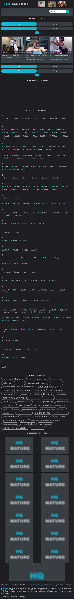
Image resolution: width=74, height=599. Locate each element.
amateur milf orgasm (13, 379)
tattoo (6, 329)
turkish (6, 332)
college (17, 149)
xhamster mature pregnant (10, 424)
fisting (6, 189)
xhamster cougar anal (10, 416)
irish (34, 223)
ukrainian (7, 340)
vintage (18, 349)
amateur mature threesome (24, 413)
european (45, 178)
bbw (42, 129)
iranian (26, 223)
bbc (35, 129)
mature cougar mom (8, 390)
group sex (56, 203)
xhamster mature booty (47, 409)
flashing (15, 189)
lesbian (25, 249)
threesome (41, 329)
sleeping (53, 309)
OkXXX (53, 52)
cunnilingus (31, 158)
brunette (59, 57)
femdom (27, 186)
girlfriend (6, 203)
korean (24, 241)
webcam (6, 357)
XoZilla (29, 52)
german (17, 198)
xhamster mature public (15, 420)
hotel (66, 212)
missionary (7, 263)
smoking (25, 312)
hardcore (35, 57)
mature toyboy (27, 424)
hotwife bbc (31, 379)
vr (35, 349)
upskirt (17, 340)
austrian (27, 121)
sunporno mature (19, 383)
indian (6, 223)
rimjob (25, 300)
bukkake (54, 135)
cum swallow (8, 158)
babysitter (15, 129)
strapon (57, 317)
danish (6, 166)
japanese (7, 232)
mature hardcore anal (54, 390)
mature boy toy (25, 394)
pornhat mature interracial (60, 413)
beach (51, 129)
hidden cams (43, 212)
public (6, 292)
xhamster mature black (50, 420)
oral (26, 280)
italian (42, 223)
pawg (24, 289)
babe (5, 129)
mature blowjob (11, 409)
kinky (5, 241)
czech (42, 158)
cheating (52, 146)
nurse (33, 272)
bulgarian (65, 135)
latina (16, 249)
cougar (50, 149)
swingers (17, 320)
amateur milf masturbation (45, 424)
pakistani (6, 289)
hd (9, 57)
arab (43, 118)
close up (7, 149)
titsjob (52, 329)
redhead (6, 300)
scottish (14, 309)
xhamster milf (8, 413)
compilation (39, 149)
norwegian (7, 272)
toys (60, 329)
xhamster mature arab (49, 386)
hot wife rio (8, 401)
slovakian (64, 309)
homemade (44, 57)
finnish (66, 186)
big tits (35, 132)
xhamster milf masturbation (11, 387)
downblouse (15, 169)
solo (51, 312)
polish (33, 289)
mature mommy (55, 379)
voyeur (28, 349)
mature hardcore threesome (29, 409)
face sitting (7, 186)
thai (31, 329)
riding (16, 300)
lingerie (35, 249)
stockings (47, 317)
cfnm (42, 146)
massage (14, 258)
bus (5, 138)
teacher (15, 329)
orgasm (34, 280)
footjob (25, 189)
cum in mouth (61, 155)
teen (23, 329)
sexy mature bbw (43, 405)
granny (37, 203)
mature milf (7, 383)
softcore (42, 312)
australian (17, 121)
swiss (26, 320)
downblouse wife (35, 420)
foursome (36, 189)
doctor (53, 166)
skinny (44, 309)
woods (24, 357)
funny (55, 189)
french (46, 189)
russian (46, 300)
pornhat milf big (42, 379)
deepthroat (16, 166)
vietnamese (7, 349)
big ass (15, 132)
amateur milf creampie (34, 398)
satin (5, 309)
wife (15, 357)
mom (16, 263)
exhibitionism (57, 178)
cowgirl (6, 155)
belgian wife (62, 409)
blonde (55, 132)
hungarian (18, 215)
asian (63, 118)
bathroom (26, 129)
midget (17, 57)
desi (26, 166)
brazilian (6, 135)
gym (66, 203)
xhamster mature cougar (24, 401)
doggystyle (63, 166)
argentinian (53, 118)
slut (42, 59)
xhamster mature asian (10, 394)
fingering (56, 186)
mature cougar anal (61, 394)
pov (53, 289)
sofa (34, 312)
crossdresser (28, 155)
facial (18, 186)
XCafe (5, 52)
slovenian (7, 312)
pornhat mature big (25, 416)
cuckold (49, 155)
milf (38, 59)
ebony (6, 178)
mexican (47, 258)
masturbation (26, 258)
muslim (25, 263)
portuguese (43, 289)
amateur (15, 118)
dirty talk (43, 166)
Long (55, 28)
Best (18, 24)
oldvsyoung (16, 280)
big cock (29, 57)
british (35, 135)
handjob (14, 212)
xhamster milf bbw (60, 405)
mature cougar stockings (43, 402)
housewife (7, 215)
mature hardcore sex (29, 386)
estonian (34, 178)
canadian (7, 146)
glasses (16, 203)
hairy (5, 212)
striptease (68, 317)
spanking (17, 317)
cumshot (20, 158)
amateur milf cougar (60, 416)
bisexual (45, 132)
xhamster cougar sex (62, 398)
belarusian (61, 129)
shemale (34, 309)
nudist (17, 272)
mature (12, 57)
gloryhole (27, 203)
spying (27, 317)
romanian (36, 300)
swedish (6, 320)
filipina (46, 186)
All (19, 28)
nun (25, 272)
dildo (34, 166)
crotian (40, 155)
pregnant (62, 289)
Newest (55, 24)
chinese (62, 146)
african (6, 118)
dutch (25, 169)
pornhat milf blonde (43, 394)
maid (5, 258)
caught (34, 146)
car (16, 146)
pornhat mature (48, 398)
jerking (17, 232)
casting (24, 146)
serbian (24, 309)
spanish (6, 317)
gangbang (7, 198)
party (16, 289)
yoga (5, 366)
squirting (36, 317)
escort (25, 178)
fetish (63, 57)
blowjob (5, 57)
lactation (6, 249)
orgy (43, 280)
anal (35, 118)
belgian (6, 132)
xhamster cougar (42, 416)
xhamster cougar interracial (31, 390)
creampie (16, 155)
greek (46, 203)
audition (6, 121)
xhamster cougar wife (56, 383)
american (26, 118)
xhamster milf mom (9, 405)
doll (5, 169)
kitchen (14, 241)
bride (26, 135)
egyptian (15, 178)
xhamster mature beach (63, 401)
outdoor (52, 280)
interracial (29, 59)
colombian (27, 149)
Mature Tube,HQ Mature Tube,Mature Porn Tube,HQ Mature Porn (16, 4)
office (5, 280)
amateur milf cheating (37, 383)
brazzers (17, 135)
